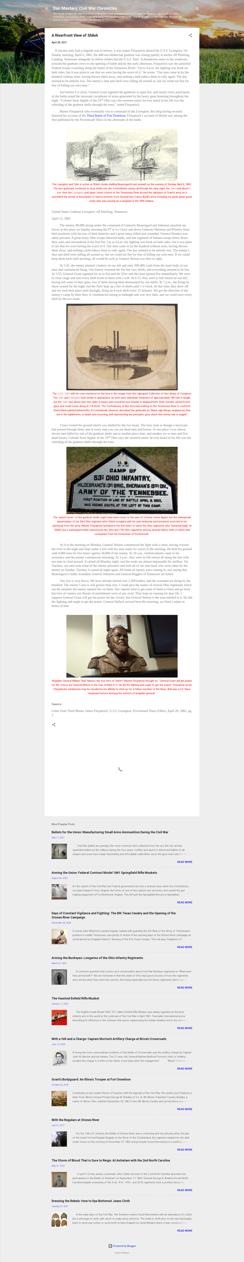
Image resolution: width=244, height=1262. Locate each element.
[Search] (197, 9)
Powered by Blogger (122, 1246)
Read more (184, 862)
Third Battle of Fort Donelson (106, 115)
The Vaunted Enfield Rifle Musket (75, 998)
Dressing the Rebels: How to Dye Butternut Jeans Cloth (91, 1201)
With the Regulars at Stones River (75, 1120)
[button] (190, 36)
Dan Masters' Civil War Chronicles (85, 8)
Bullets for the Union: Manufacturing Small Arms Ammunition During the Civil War (110, 832)
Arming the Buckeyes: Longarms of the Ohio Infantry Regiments (97, 958)
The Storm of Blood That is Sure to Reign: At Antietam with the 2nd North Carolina (111, 1160)
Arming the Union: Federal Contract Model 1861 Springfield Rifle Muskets (104, 872)
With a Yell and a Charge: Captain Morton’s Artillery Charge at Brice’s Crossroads (109, 1039)
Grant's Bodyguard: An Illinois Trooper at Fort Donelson (91, 1079)
